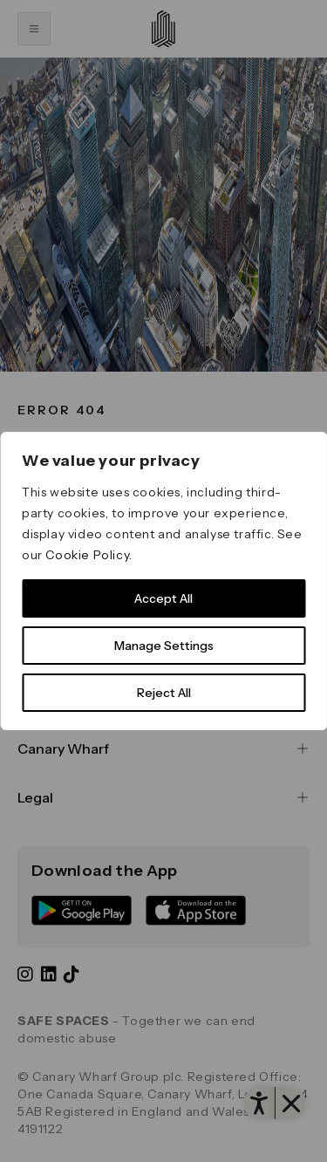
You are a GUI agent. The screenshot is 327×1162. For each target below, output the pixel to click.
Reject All (164, 693)
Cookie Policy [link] (87, 555)
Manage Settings (164, 645)
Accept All (163, 598)
